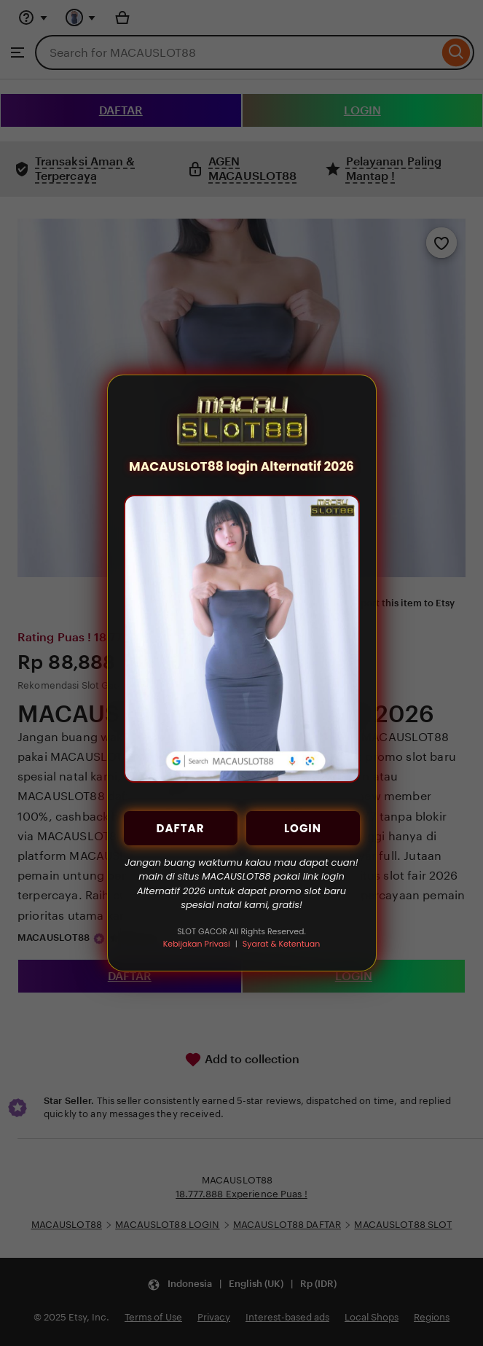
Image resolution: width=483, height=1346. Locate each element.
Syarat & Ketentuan (281, 944)
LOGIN (302, 828)
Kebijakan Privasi (196, 944)
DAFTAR (181, 828)
